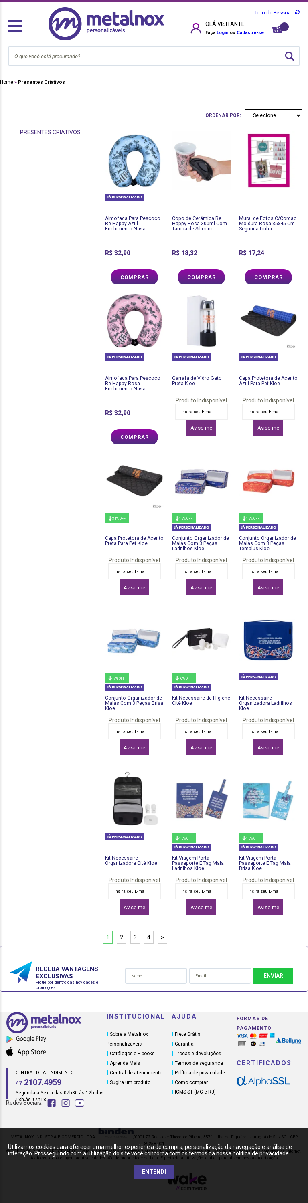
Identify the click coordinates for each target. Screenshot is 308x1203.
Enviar (273, 976)
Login (223, 32)
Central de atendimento (136, 1073)
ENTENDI (154, 1172)
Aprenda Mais (125, 1063)
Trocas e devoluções (198, 1053)
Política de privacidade (200, 1073)
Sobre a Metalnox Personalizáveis (127, 1039)
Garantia (184, 1044)
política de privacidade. (261, 1153)
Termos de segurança (199, 1063)
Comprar (134, 277)
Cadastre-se (250, 32)
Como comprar (191, 1082)
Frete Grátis (187, 1034)
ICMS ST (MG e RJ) (195, 1092)
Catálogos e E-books (132, 1053)
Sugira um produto (130, 1082)
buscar (290, 56)
